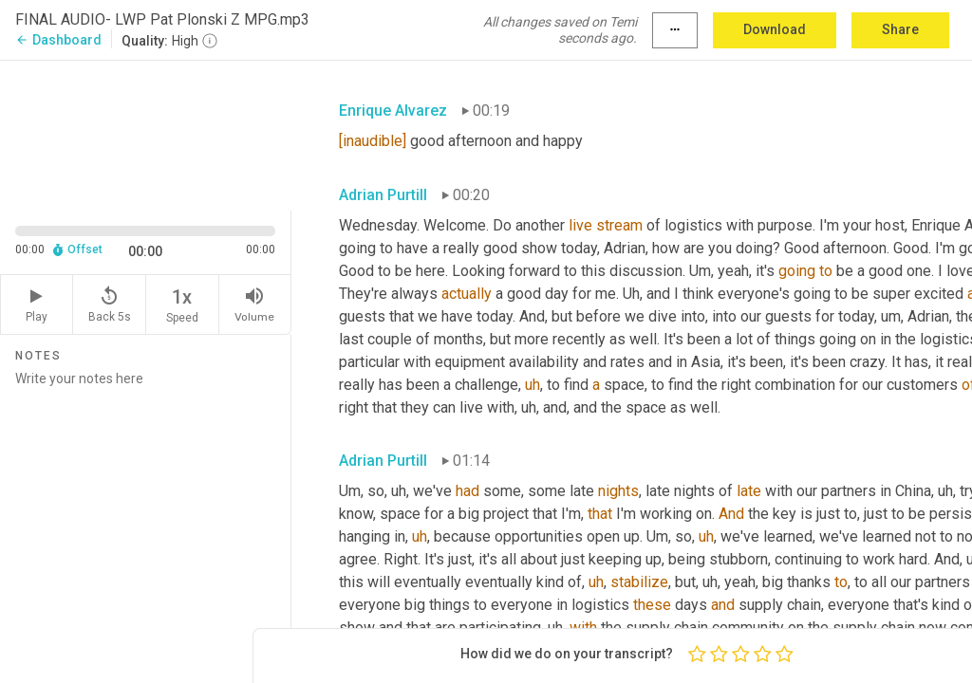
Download (774, 29)
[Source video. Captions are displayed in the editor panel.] (145, 134)
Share (900, 29)
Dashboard (58, 39)
